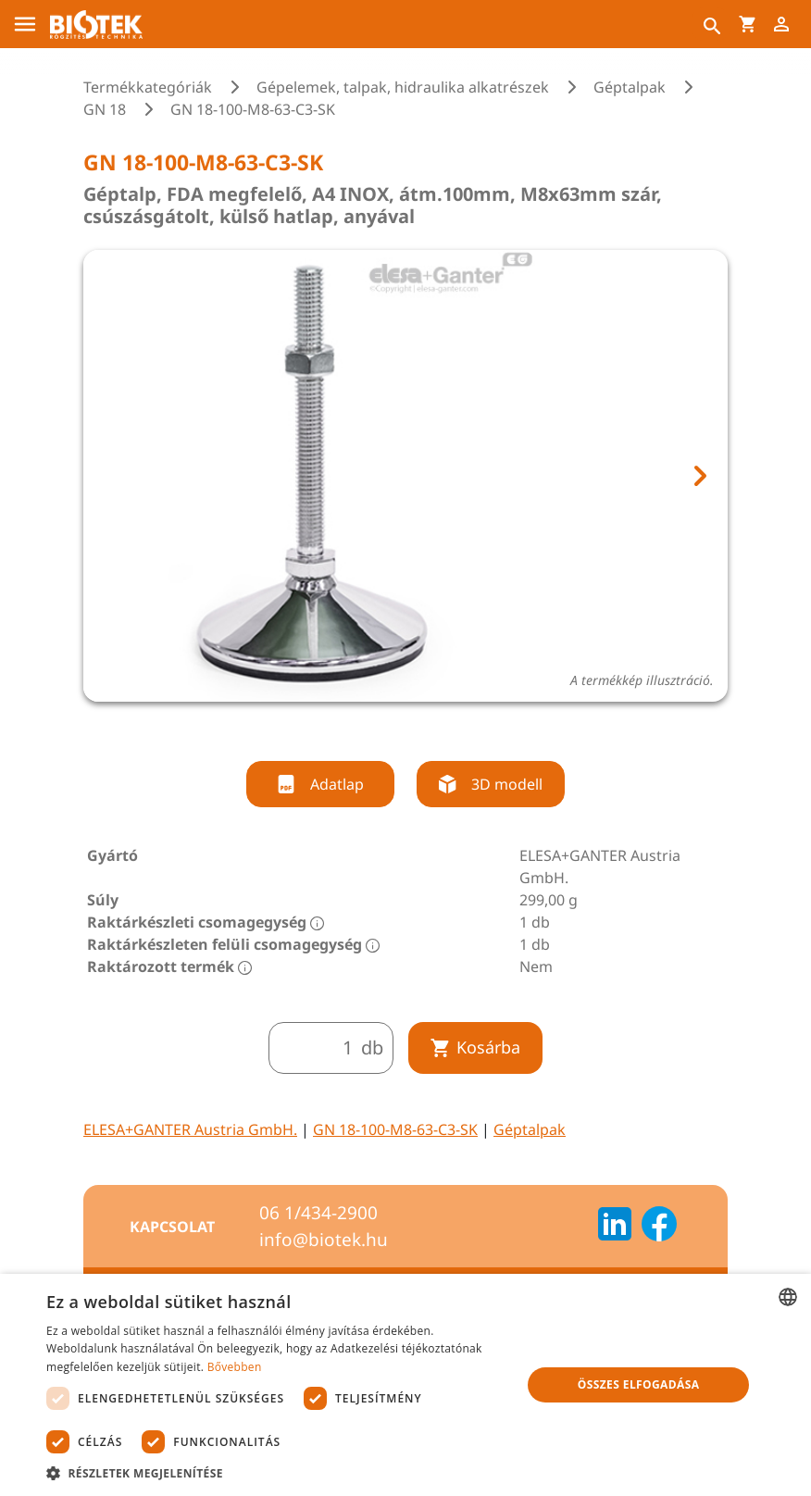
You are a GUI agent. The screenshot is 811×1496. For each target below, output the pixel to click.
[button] (276, 1473)
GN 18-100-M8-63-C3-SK (395, 1129)
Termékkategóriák (147, 87)
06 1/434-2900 (318, 1213)
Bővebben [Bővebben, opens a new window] (234, 1367)
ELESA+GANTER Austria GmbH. (190, 1129)
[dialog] (405, 1385)
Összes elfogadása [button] (639, 1384)
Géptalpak (629, 87)
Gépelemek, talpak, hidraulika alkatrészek (402, 87)
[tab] (389, 727)
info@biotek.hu (323, 1240)
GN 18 (104, 109)
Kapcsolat (172, 1226)
